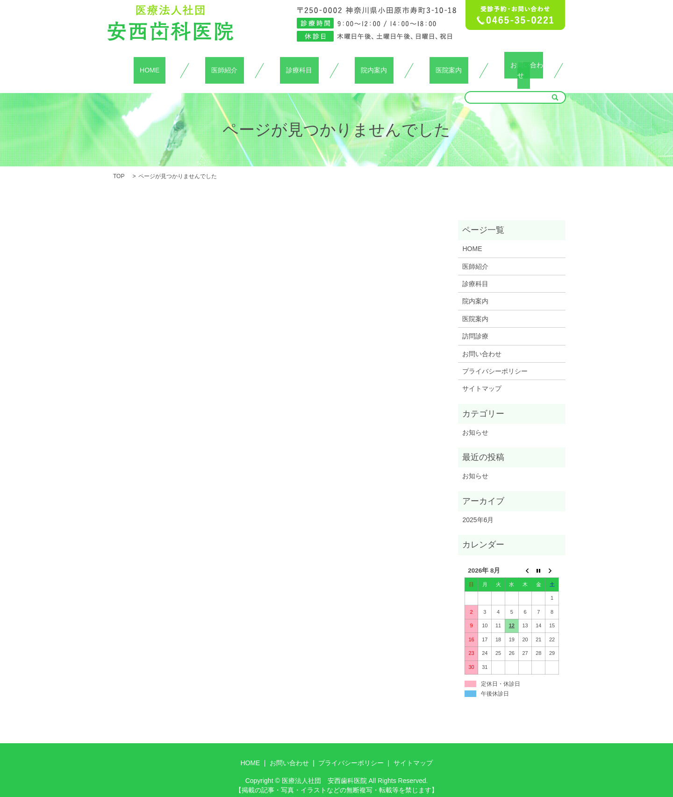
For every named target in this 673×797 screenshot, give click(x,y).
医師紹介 (224, 64)
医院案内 (449, 64)
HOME (149, 64)
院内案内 (374, 64)
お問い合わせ (523, 64)
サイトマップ (481, 377)
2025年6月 (478, 508)
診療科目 (299, 64)
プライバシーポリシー (495, 360)
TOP (118, 165)
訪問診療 (475, 325)
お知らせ (475, 421)
